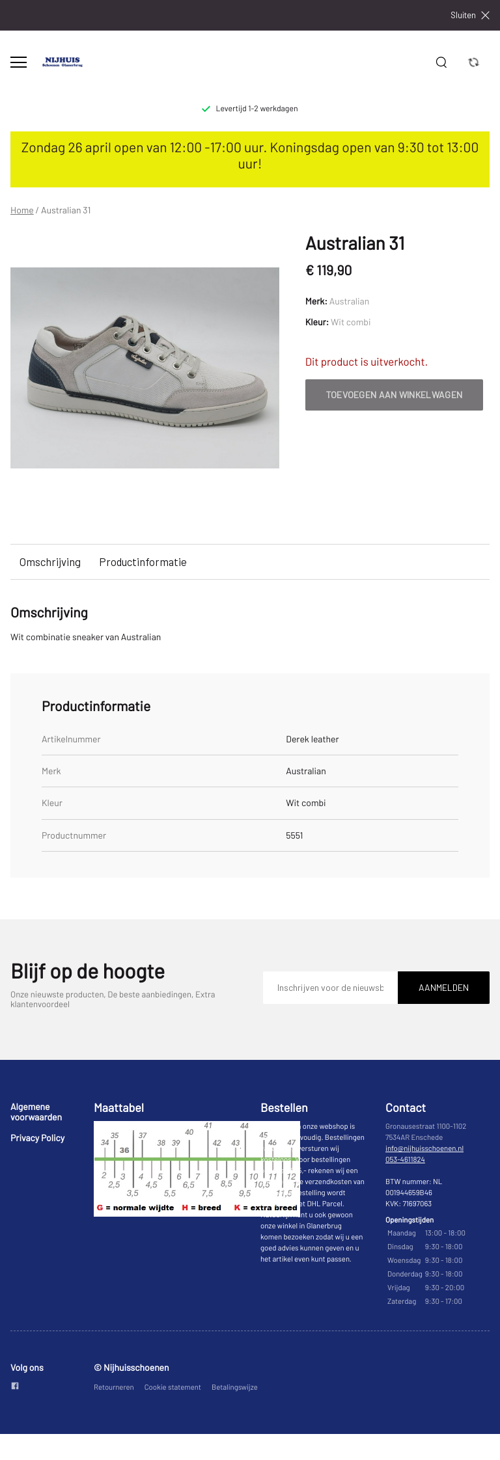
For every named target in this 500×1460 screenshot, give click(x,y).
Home (22, 210)
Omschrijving (50, 561)
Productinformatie (143, 561)
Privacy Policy (37, 1137)
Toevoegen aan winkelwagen (394, 394)
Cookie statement (173, 1387)
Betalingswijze (235, 1387)
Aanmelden (444, 987)
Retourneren (114, 1387)
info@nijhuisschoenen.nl (424, 1148)
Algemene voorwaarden (36, 1111)
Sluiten (470, 15)
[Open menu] (18, 62)
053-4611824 (405, 1160)
